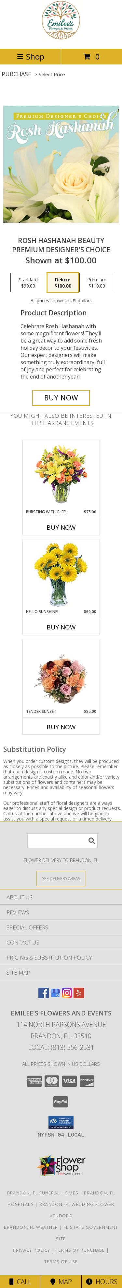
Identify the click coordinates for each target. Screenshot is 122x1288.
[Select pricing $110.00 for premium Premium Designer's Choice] (97, 282)
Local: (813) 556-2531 (61, 1047)
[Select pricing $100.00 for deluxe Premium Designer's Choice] (62, 282)
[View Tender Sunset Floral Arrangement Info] (61, 674)
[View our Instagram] (67, 996)
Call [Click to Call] (20, 1281)
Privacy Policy (31, 1250)
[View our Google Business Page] (55, 996)
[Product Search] (62, 840)
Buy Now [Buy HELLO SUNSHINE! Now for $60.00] (61, 627)
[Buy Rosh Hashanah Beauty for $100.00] (61, 398)
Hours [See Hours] (101, 1281)
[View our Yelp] (79, 996)
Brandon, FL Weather (31, 1227)
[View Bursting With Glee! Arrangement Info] (61, 474)
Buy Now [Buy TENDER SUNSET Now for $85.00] (61, 727)
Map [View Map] (61, 1281)
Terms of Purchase (80, 1250)
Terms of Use (61, 1261)
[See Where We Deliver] (61, 878)
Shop (30, 56)
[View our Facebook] (43, 996)
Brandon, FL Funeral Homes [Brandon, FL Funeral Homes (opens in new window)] (43, 1193)
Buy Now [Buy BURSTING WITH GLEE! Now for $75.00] (61, 527)
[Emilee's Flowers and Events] (61, 39)
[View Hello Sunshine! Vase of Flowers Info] (61, 574)
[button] (61, 1122)
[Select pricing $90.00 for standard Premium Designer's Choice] (28, 282)
